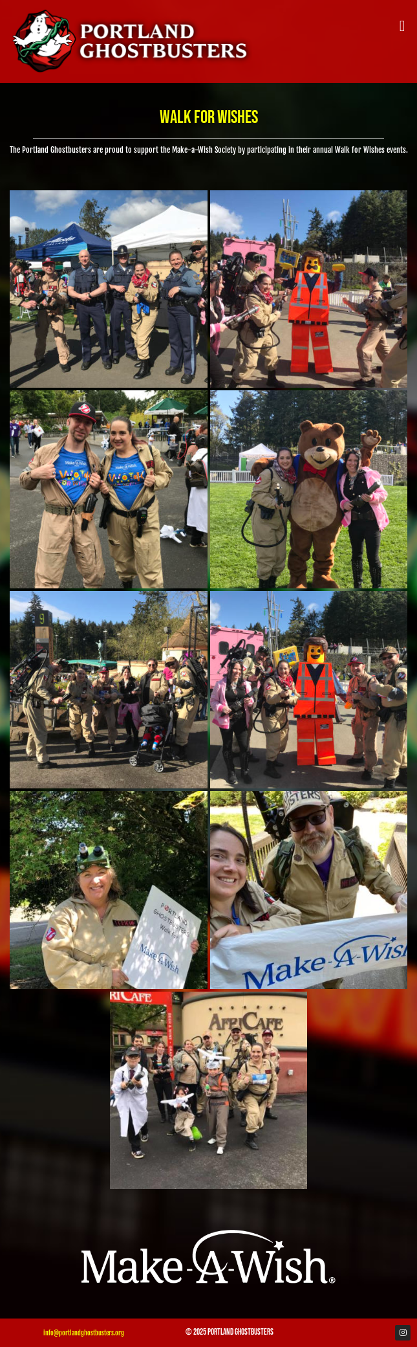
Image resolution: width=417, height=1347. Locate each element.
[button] (402, 25)
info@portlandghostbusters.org (83, 1333)
